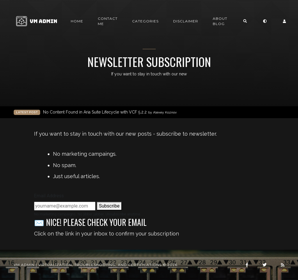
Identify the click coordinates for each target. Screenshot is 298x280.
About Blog (220, 21)
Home (77, 21)
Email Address (49, 196)
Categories (145, 21)
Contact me (108, 21)
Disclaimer (185, 21)
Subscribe (109, 206)
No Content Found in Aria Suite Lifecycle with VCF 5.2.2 (110, 112)
